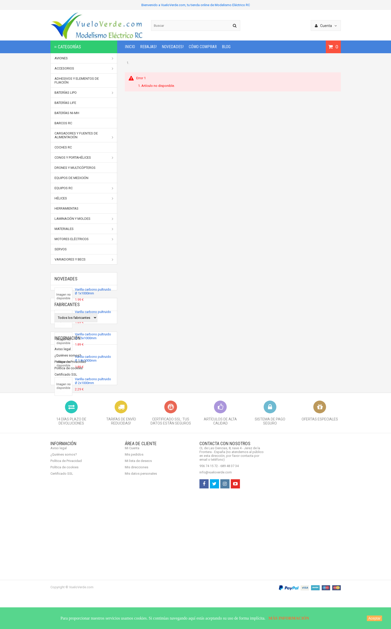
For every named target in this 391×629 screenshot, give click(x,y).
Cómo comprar (203, 46)
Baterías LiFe (65, 103)
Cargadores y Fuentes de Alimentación (84, 135)
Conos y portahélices (84, 158)
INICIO (130, 46)
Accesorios (84, 68)
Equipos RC (84, 188)
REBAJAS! (148, 46)
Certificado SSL (66, 494)
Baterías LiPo (84, 93)
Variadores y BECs (84, 259)
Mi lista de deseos (138, 580)
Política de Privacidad (70, 482)
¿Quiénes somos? (68, 475)
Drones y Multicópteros (75, 168)
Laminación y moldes (84, 219)
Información (67, 456)
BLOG (226, 46)
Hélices (84, 198)
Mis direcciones (136, 586)
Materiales (84, 229)
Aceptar (374, 618)
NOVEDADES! (173, 46)
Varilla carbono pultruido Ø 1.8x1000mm (93, 360)
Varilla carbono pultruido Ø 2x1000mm (93, 382)
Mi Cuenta (132, 567)
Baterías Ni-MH (67, 113)
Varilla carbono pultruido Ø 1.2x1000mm (93, 315)
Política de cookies (69, 488)
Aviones (84, 58)
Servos (61, 249)
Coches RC (63, 147)
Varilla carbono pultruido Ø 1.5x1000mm (93, 337)
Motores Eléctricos (84, 239)
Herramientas (66, 208)
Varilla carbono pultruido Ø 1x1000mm (93, 293)
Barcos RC (63, 123)
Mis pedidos (134, 574)
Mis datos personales (141, 593)
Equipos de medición (71, 178)
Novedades (66, 278)
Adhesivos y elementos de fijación (77, 80)
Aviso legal (63, 469)
